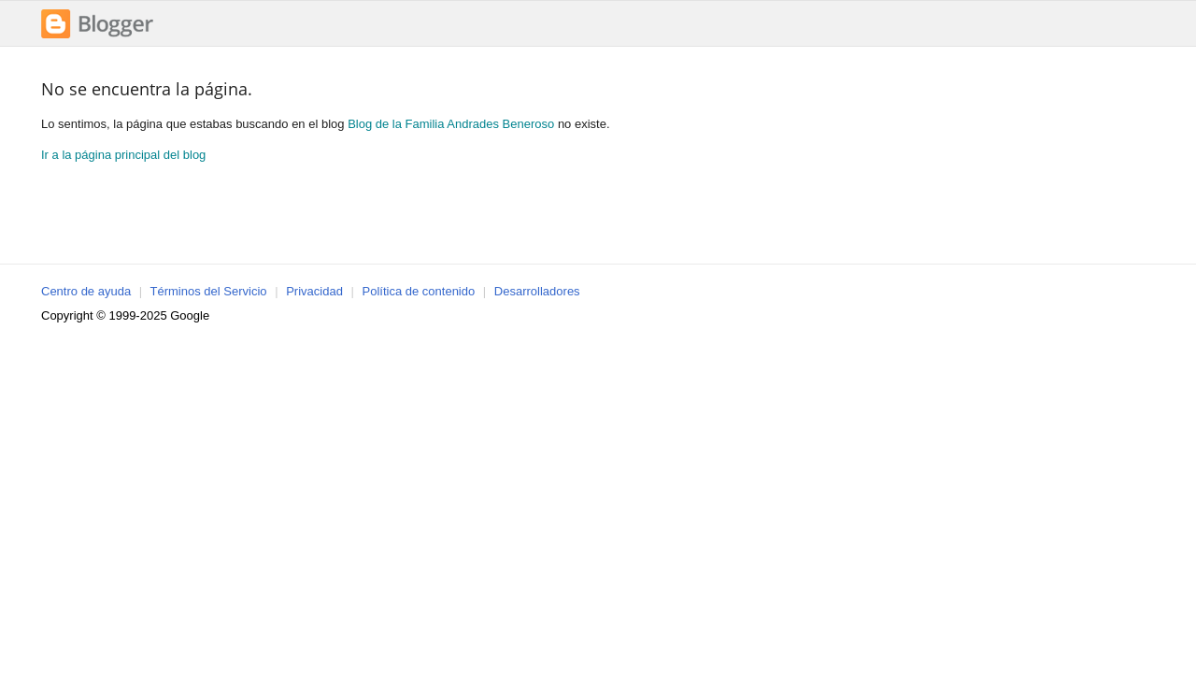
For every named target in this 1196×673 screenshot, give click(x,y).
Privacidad (314, 291)
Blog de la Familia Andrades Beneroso (451, 124)
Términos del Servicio (208, 291)
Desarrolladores (537, 291)
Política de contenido (419, 291)
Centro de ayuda (86, 291)
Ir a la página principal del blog (123, 155)
